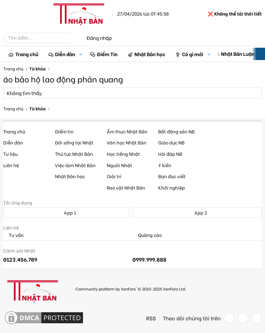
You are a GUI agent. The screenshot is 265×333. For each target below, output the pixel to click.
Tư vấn (13, 235)
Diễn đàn (65, 53)
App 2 (197, 212)
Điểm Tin (107, 53)
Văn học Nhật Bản (126, 142)
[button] (80, 54)
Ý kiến (164, 165)
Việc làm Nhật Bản (75, 165)
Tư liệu (10, 153)
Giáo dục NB (171, 142)
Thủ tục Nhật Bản (74, 153)
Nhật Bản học (149, 53)
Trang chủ (26, 53)
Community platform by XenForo (131, 288)
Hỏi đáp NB (170, 153)
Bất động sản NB (176, 131)
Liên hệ (11, 165)
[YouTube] (256, 318)
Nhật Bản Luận (238, 53)
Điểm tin (64, 131)
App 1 (66, 212)
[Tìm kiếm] (41, 38)
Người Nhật (119, 165)
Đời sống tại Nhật (74, 142)
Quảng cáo (147, 235)
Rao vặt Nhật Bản (126, 187)
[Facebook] (229, 318)
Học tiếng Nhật (123, 153)
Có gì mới (192, 53)
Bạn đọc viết (172, 176)
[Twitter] (243, 318)
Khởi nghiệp (171, 187)
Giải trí (114, 176)
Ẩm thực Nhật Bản (127, 131)
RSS (151, 318)
